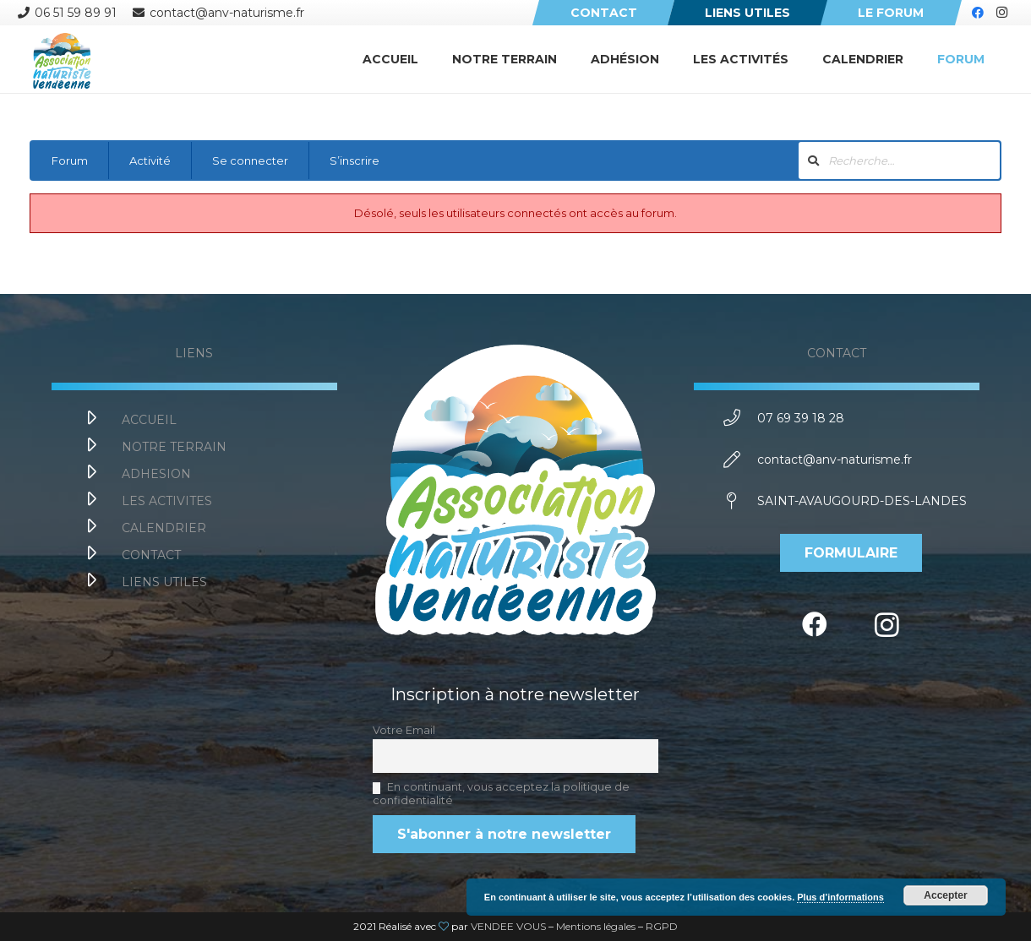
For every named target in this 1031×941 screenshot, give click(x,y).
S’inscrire (354, 160)
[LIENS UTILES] (101, 582)
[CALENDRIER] (101, 527)
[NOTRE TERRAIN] (101, 446)
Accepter (945, 895)
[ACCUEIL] (101, 419)
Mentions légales (596, 926)
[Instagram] (1001, 12)
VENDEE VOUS (508, 926)
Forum (70, 160)
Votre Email (404, 730)
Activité (150, 160)
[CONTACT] (101, 554)
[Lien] (62, 59)
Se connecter (250, 160)
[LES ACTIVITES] (101, 500)
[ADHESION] (101, 473)
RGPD (662, 926)
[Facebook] (978, 12)
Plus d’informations (840, 897)
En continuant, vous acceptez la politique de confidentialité (501, 794)
